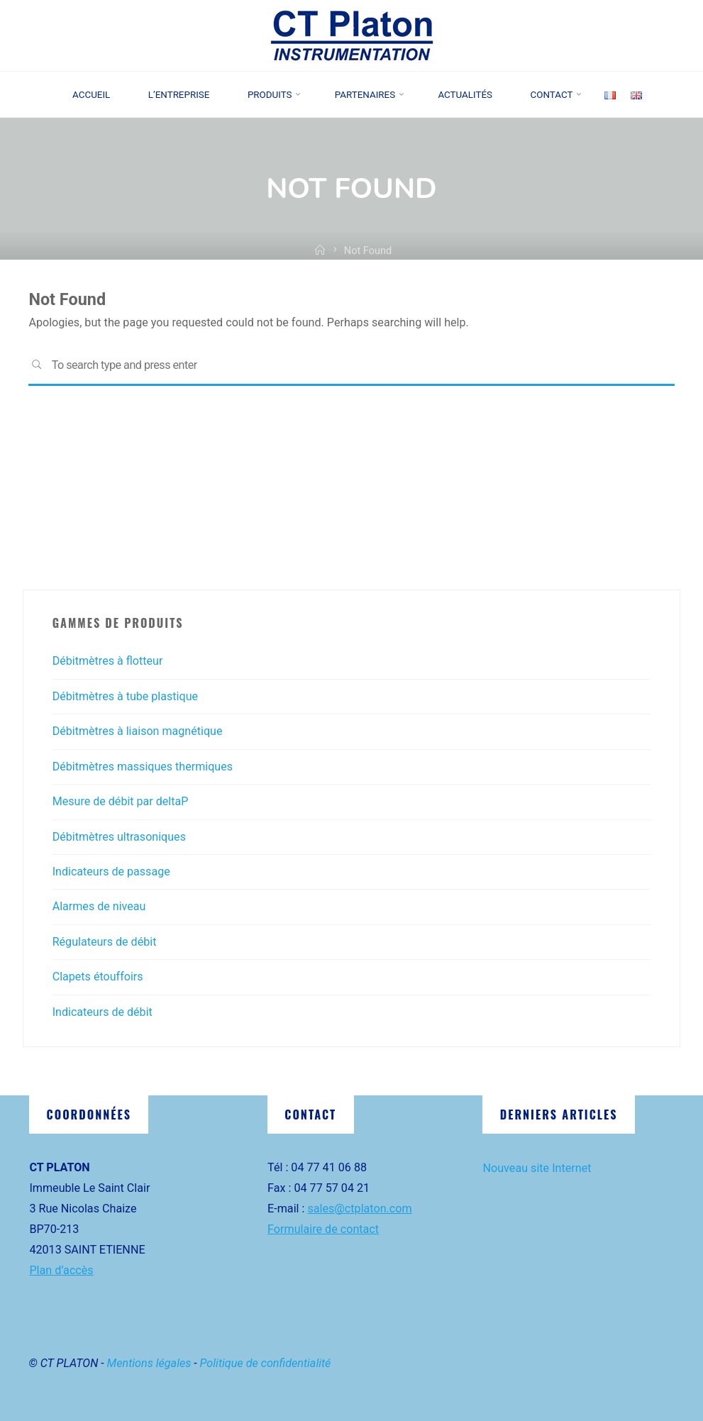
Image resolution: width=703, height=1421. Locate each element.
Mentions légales (149, 1363)
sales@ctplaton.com (359, 1208)
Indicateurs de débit (102, 1012)
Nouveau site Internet (536, 1168)
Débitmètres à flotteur (107, 661)
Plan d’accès (61, 1270)
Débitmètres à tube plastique (125, 696)
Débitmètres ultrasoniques (119, 837)
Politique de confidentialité (265, 1363)
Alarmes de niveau (99, 906)
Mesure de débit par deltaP (120, 801)
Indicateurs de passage (111, 871)
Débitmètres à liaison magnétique (137, 731)
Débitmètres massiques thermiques (142, 766)
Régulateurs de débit (104, 942)
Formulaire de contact (323, 1229)
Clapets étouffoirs (97, 976)
